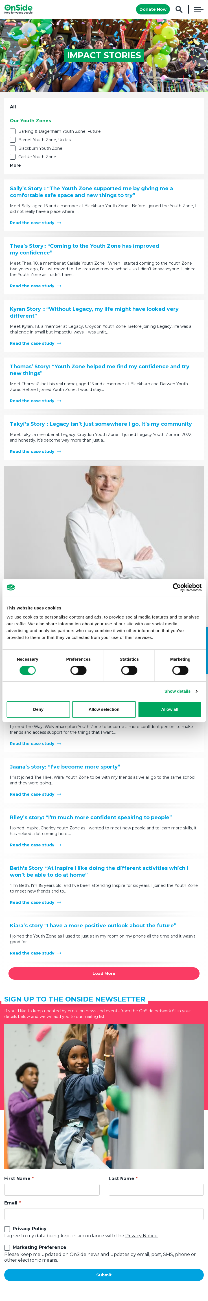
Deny (38, 709)
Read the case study (32, 222)
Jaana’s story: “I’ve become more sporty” (65, 767)
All (13, 107)
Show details (178, 691)
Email (10, 1203)
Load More (104, 973)
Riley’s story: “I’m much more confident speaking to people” (91, 817)
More (15, 165)
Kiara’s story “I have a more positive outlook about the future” (93, 926)
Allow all (169, 709)
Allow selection (104, 709)
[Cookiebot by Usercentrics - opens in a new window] (177, 587)
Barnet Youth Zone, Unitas (44, 139)
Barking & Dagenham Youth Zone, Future (59, 131)
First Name (17, 1178)
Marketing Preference (39, 1247)
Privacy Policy (30, 1228)
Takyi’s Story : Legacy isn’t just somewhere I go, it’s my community (101, 424)
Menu (199, 9)
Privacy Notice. (141, 1235)
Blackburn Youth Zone (40, 148)
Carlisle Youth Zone (37, 156)
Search (179, 9)
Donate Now (153, 9)
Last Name (121, 1178)
